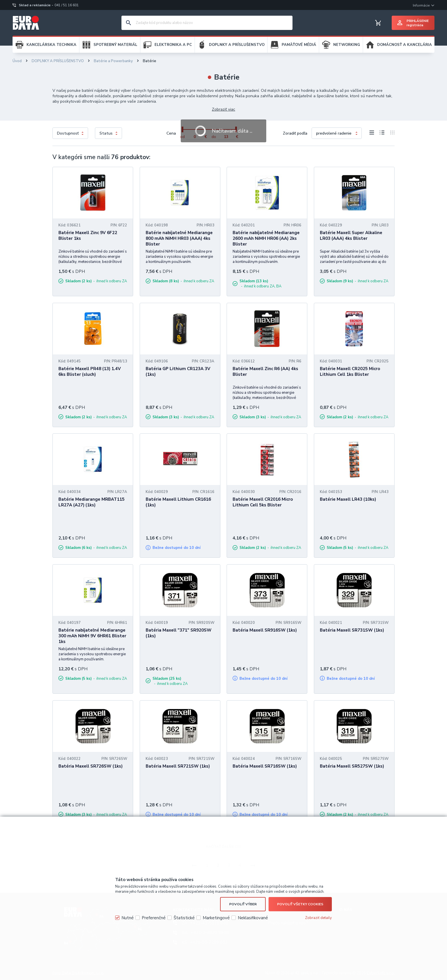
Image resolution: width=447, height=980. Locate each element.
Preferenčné (154, 918)
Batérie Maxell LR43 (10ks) (348, 499)
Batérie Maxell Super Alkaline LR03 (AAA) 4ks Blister (351, 235)
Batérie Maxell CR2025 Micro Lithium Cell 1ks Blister (350, 371)
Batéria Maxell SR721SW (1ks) (178, 766)
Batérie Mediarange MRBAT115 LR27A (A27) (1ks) (91, 502)
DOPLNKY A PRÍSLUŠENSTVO (237, 44)
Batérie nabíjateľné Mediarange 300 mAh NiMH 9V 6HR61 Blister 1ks (92, 635)
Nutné (127, 918)
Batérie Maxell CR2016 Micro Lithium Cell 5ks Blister (263, 502)
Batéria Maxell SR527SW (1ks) (352, 766)
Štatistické (184, 918)
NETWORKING (346, 44)
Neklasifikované (253, 918)
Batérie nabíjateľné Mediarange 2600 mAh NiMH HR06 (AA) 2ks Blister (266, 238)
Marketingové (216, 918)
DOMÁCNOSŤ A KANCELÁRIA (404, 44)
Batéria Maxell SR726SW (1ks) (90, 766)
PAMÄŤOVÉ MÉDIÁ (299, 44)
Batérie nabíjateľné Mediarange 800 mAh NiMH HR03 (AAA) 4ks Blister (179, 238)
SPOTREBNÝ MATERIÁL (115, 44)
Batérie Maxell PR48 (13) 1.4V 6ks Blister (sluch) (89, 371)
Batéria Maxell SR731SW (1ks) (352, 630)
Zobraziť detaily (318, 917)
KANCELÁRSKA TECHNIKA (51, 44)
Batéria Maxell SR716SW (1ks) (265, 766)
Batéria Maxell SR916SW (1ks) (265, 630)
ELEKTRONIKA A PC (173, 44)
